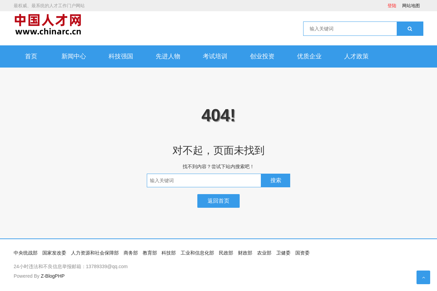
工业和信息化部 (197, 253)
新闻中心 (73, 56)
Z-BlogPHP (53, 276)
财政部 (245, 253)
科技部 (168, 253)
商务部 (131, 253)
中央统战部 (26, 253)
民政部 (226, 253)
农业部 (264, 253)
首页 (31, 56)
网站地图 (411, 5)
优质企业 (309, 56)
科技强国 (121, 56)
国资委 (302, 253)
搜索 (275, 180)
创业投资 (262, 56)
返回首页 (218, 201)
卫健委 (283, 253)
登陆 (391, 5)
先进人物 (168, 56)
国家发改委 (54, 253)
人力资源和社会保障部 (95, 253)
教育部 (150, 253)
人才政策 (356, 56)
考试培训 (215, 56)
